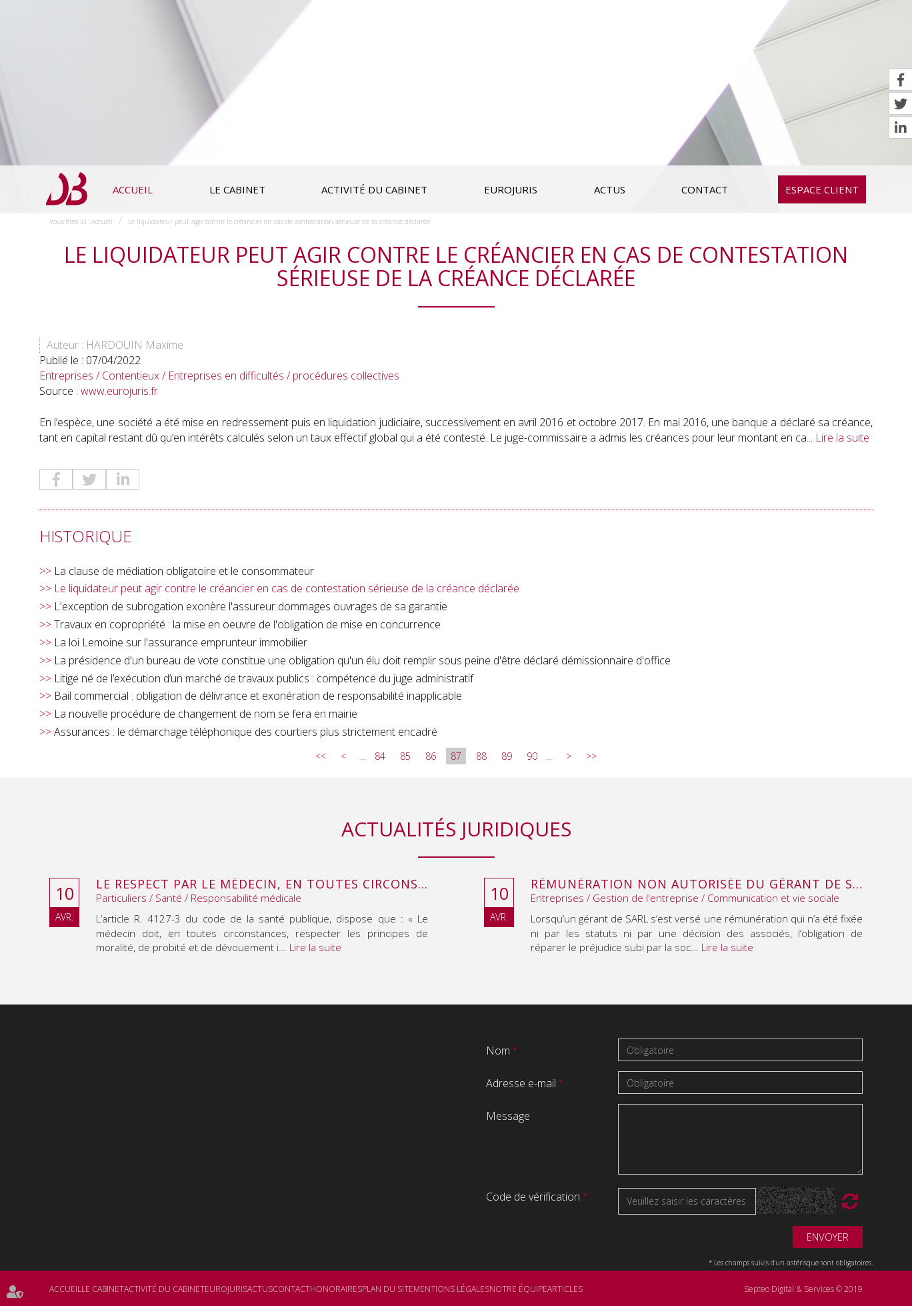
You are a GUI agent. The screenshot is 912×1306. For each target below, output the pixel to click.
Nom (499, 1050)
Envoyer (828, 1236)
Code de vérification (533, 1196)
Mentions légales (451, 1289)
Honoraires (336, 1289)
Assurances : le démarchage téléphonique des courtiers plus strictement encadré (245, 731)
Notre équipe (518, 1289)
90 (532, 756)
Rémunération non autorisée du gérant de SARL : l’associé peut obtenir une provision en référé (697, 884)
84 (380, 756)
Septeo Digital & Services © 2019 (803, 1289)
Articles (565, 1289)
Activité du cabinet (374, 189)
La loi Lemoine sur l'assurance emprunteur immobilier (180, 642)
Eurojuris (510, 189)
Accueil (133, 189)
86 (430, 756)
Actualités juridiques (456, 828)
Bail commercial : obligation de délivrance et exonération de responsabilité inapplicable (258, 695)
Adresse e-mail (522, 1083)
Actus (609, 189)
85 (405, 756)
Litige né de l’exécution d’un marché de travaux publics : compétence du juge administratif (263, 678)
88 (481, 756)
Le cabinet (237, 189)
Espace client (822, 189)
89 (506, 756)
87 (456, 756)
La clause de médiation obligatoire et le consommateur (184, 571)
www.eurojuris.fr (119, 391)
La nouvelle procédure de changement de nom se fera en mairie (205, 713)
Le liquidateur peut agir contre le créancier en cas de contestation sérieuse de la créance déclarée (279, 221)
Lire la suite (842, 437)
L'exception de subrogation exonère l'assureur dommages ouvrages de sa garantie (250, 606)
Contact (704, 189)
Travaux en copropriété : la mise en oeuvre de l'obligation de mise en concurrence (247, 624)
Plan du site (387, 1289)
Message (508, 1116)
